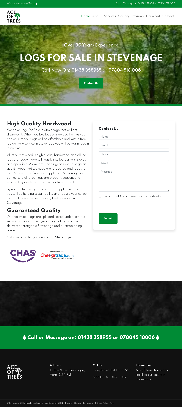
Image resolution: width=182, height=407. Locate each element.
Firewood (153, 16)
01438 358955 (146, 4)
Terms (112, 403)
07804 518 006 (166, 4)
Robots (68, 403)
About (96, 16)
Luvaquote (88, 403)
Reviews (138, 16)
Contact (168, 16)
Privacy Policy (101, 403)
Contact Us (91, 83)
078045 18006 (137, 337)
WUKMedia (50, 403)
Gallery (123, 16)
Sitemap (78, 403)
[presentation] (122, 204)
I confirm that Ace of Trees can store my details (131, 196)
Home (85, 16)
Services (110, 16)
